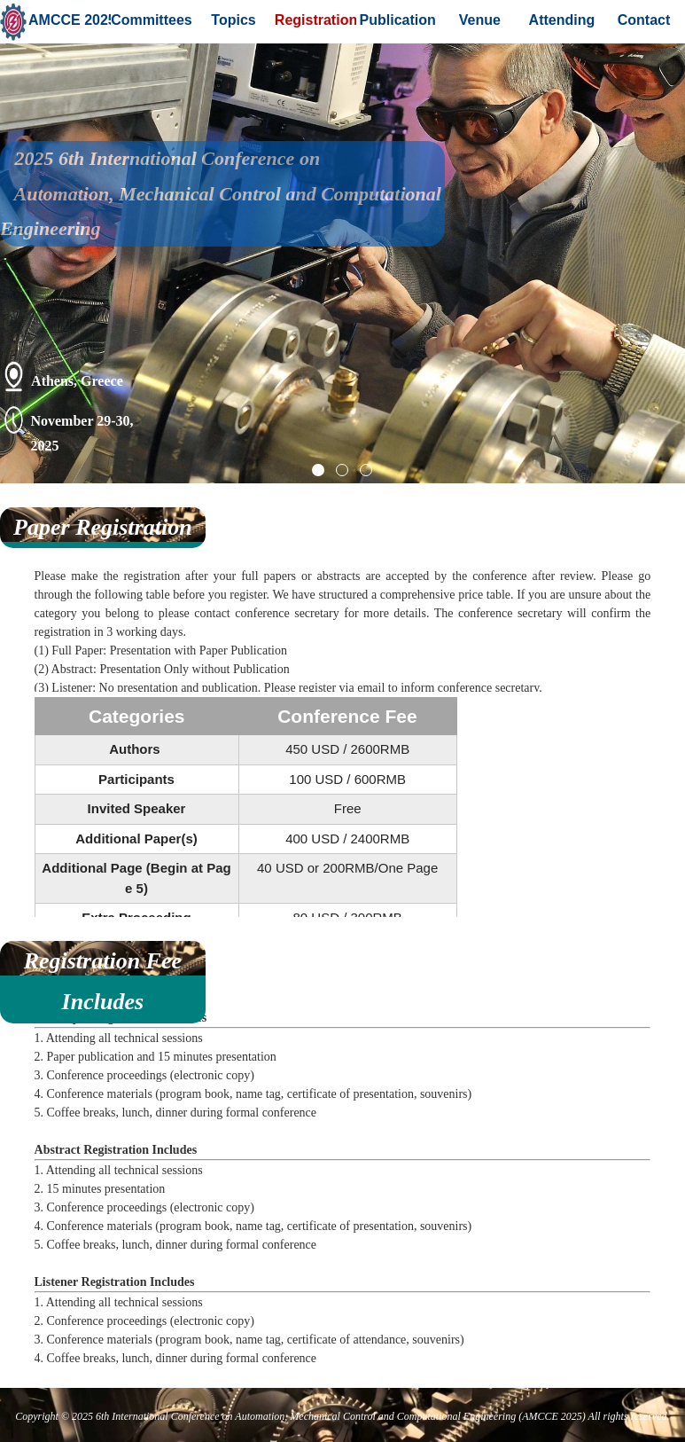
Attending (562, 19)
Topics (233, 19)
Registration (316, 19)
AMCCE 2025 (69, 19)
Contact (644, 19)
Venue (480, 19)
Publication (398, 19)
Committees (151, 19)
